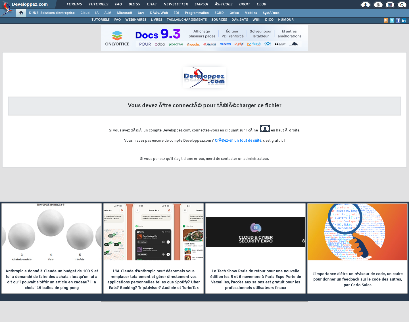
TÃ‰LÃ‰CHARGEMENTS (187, 20)
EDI (176, 13)
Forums (74, 4)
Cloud (84, 13)
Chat (151, 4)
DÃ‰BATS (239, 20)
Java (141, 13)
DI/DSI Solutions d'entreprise (52, 13)
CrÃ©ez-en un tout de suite (238, 141)
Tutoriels (98, 4)
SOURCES (219, 20)
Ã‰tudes (223, 4)
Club (261, 4)
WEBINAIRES (135, 20)
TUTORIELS (100, 20)
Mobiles (251, 13)
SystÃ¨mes (271, 13)
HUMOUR (286, 20)
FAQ (118, 4)
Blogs (134, 4)
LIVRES (156, 20)
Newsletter (175, 4)
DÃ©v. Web (159, 13)
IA (97, 13)
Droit (245, 4)
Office (234, 13)
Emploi (201, 4)
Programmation (197, 13)
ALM (107, 13)
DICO (269, 20)
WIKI (256, 20)
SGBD (219, 13)
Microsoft (124, 13)
